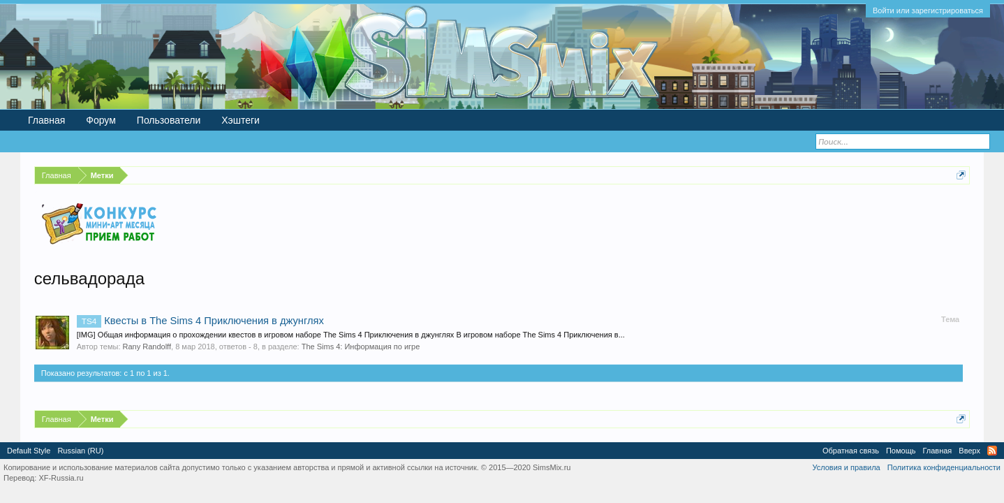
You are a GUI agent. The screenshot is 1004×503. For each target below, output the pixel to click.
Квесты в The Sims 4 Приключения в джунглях (200, 320)
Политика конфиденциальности (944, 467)
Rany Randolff (147, 346)
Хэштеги (240, 120)
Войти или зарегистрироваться (928, 10)
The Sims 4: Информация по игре (361, 346)
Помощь (901, 450)
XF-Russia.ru (60, 478)
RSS (992, 450)
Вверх (969, 450)
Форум (101, 120)
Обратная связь (850, 450)
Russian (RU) (80, 450)
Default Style (28, 450)
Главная (46, 120)
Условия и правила (846, 467)
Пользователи (168, 120)
